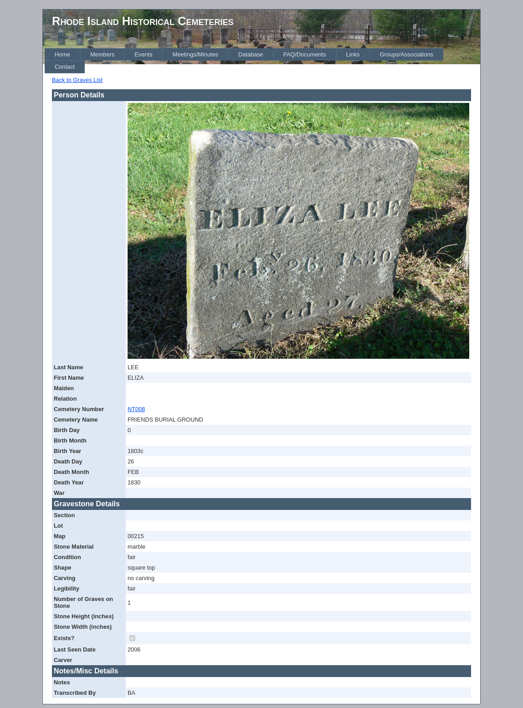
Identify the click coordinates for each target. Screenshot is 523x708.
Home (62, 54)
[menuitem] (62, 54)
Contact (65, 66)
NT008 (136, 409)
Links (353, 54)
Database (250, 54)
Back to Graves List (77, 79)
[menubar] (262, 60)
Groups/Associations (406, 54)
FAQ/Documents (304, 54)
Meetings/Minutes (195, 54)
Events (143, 54)
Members (102, 54)
